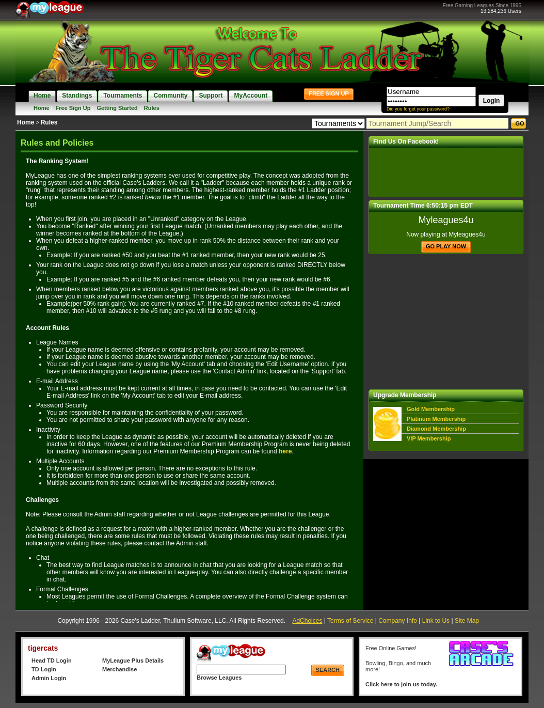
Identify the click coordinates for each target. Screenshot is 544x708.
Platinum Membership (436, 419)
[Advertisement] (446, 321)
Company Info (397, 620)
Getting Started (117, 108)
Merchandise (119, 669)
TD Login (43, 669)
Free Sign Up (73, 108)
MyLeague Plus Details (133, 660)
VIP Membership (429, 438)
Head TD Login (51, 660)
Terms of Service (350, 620)
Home (42, 108)
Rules (151, 108)
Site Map (467, 620)
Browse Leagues (219, 677)
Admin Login (48, 678)
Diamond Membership (436, 429)
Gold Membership (431, 409)
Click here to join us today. (401, 684)
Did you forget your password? (418, 109)
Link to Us (436, 620)
